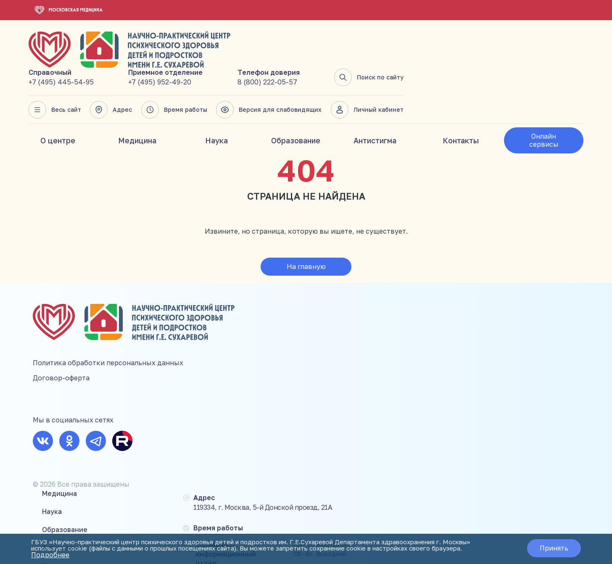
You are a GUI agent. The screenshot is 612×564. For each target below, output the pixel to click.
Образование (295, 106)
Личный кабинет (547, 75)
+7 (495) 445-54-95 (249, 48)
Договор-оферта (61, 339)
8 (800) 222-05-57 (450, 48)
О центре (57, 106)
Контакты (461, 106)
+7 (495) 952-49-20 (345, 48)
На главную (306, 232)
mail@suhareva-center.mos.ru (545, 376)
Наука (216, 106)
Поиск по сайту (548, 43)
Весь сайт (242, 75)
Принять (550, 549)
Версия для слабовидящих (451, 75)
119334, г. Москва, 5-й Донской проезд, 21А (392, 284)
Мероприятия (251, 345)
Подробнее (226, 555)
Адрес (297, 75)
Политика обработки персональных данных (108, 324)
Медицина (137, 106)
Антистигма (374, 106)
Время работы (358, 75)
